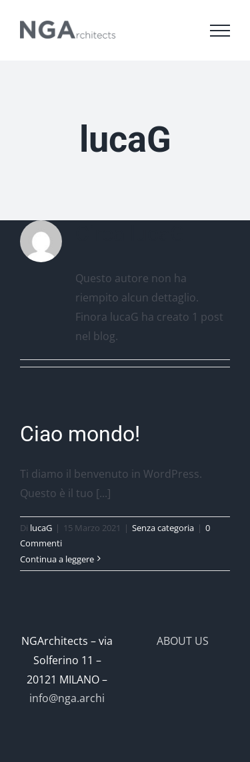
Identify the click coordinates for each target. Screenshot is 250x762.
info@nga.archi (67, 698)
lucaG (41, 528)
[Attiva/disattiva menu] (220, 31)
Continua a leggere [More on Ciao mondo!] (57, 559)
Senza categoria (163, 528)
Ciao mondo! (80, 434)
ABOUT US (183, 641)
